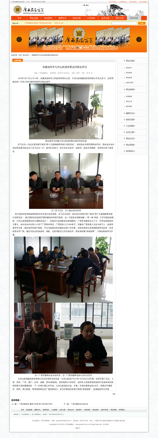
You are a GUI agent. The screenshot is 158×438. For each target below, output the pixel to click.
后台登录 (106, 424)
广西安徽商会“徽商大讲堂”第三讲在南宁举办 (36, 404)
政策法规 (77, 18)
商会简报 (134, 18)
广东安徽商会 (24, 414)
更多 (114, 394)
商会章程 (87, 410)
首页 (19, 18)
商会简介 (79, 410)
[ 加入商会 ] (113, 2)
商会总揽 (34, 18)
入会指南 (91, 18)
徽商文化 (62, 18)
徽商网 (16, 414)
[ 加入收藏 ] (143, 2)
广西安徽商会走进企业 (79, 404)
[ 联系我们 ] (123, 2)
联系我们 (130, 151)
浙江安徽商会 (36, 414)
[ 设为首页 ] (133, 2)
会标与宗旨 (104, 410)
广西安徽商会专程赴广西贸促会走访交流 (38, 23)
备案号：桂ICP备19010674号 (52, 414)
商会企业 (120, 18)
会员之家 (105, 18)
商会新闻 (48, 18)
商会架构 (96, 410)
